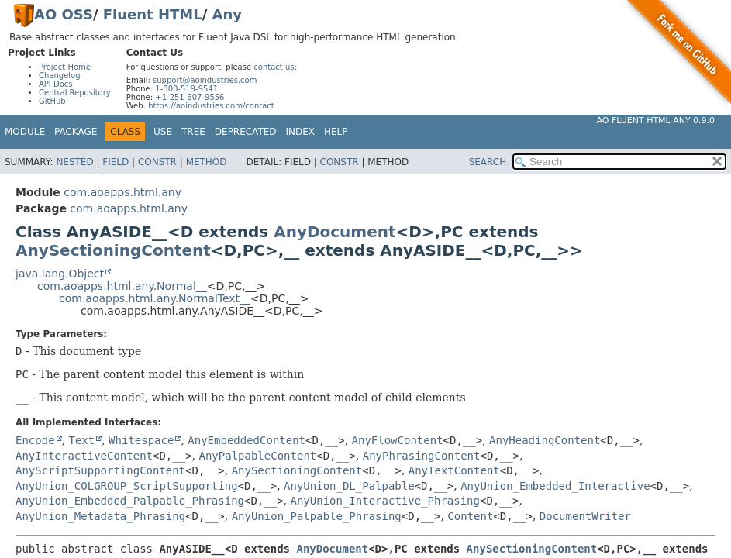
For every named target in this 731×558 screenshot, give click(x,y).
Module (25, 131)
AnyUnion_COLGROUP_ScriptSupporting (127, 486)
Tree (193, 131)
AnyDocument (334, 231)
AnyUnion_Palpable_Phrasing (317, 516)
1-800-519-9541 (186, 88)
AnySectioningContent (113, 250)
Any (227, 14)
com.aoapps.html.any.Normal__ (122, 286)
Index (301, 131)
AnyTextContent (454, 470)
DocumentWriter (585, 516)
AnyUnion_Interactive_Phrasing (385, 500)
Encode (35, 440)
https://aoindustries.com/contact (211, 106)
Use (162, 131)
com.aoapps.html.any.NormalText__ (154, 298)
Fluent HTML (152, 14)
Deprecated (246, 131)
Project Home (65, 67)
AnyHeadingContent (544, 440)
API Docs (56, 84)
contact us (273, 67)
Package (75, 131)
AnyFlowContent (397, 440)
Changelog (60, 75)
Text (81, 440)
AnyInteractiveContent (84, 456)
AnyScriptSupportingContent (100, 470)
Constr (157, 162)
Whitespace (141, 440)
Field (115, 162)
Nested (74, 162)
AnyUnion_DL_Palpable (349, 486)
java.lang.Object (60, 273)
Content (470, 516)
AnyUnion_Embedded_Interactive (555, 486)
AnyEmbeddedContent (246, 440)
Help (336, 131)
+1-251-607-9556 (189, 97)
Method (206, 162)
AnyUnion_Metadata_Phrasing (100, 516)
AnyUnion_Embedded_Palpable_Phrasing (130, 500)
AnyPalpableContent (258, 456)
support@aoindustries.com (205, 80)
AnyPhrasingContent (422, 456)
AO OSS (63, 14)
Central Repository (75, 92)
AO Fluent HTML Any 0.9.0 (656, 120)
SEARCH (488, 162)
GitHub (52, 101)
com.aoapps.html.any (122, 192)
